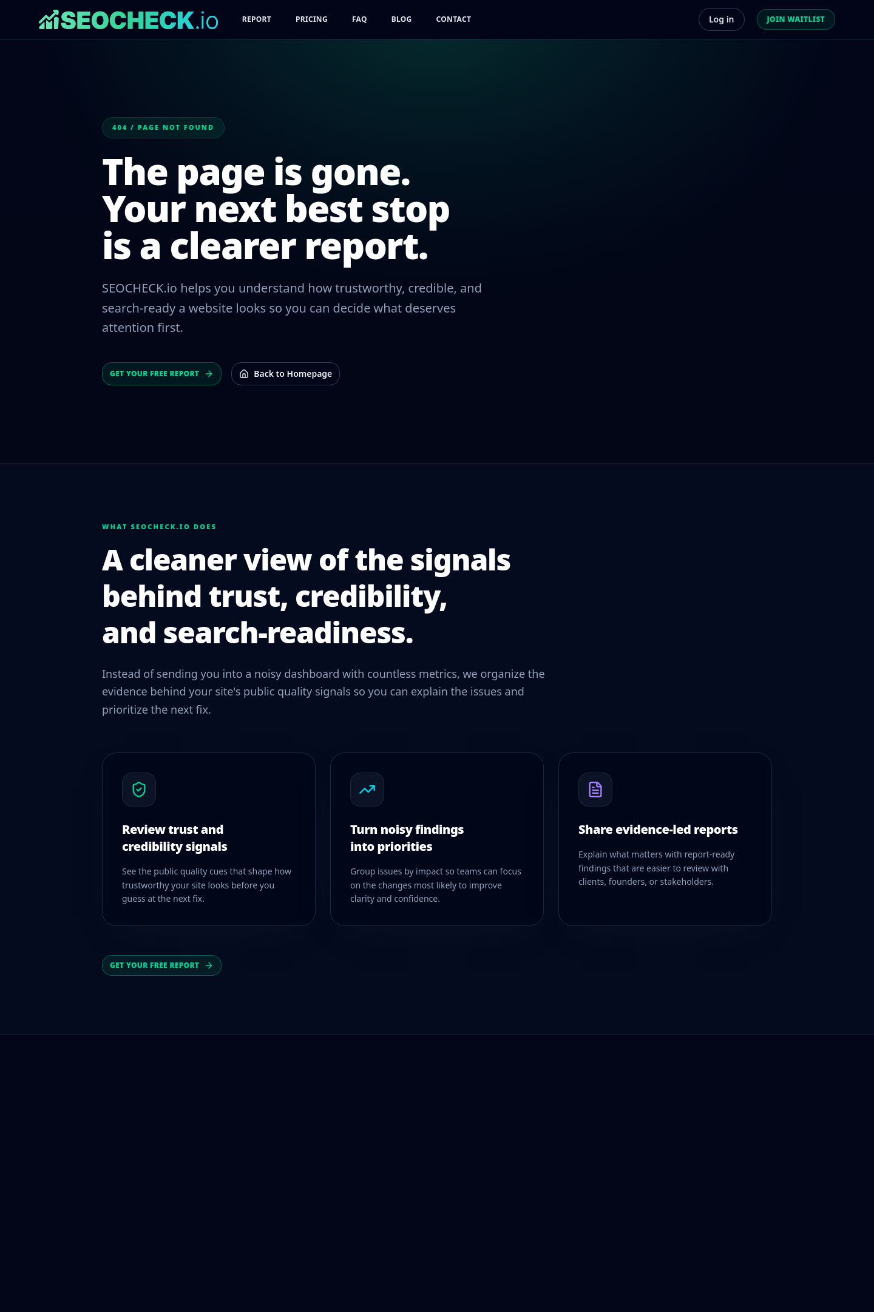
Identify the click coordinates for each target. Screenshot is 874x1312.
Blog (401, 19)
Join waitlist (796, 19)
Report (256, 19)
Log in (721, 19)
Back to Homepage (285, 373)
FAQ (359, 19)
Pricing (312, 19)
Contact (454, 19)
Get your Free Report (162, 373)
